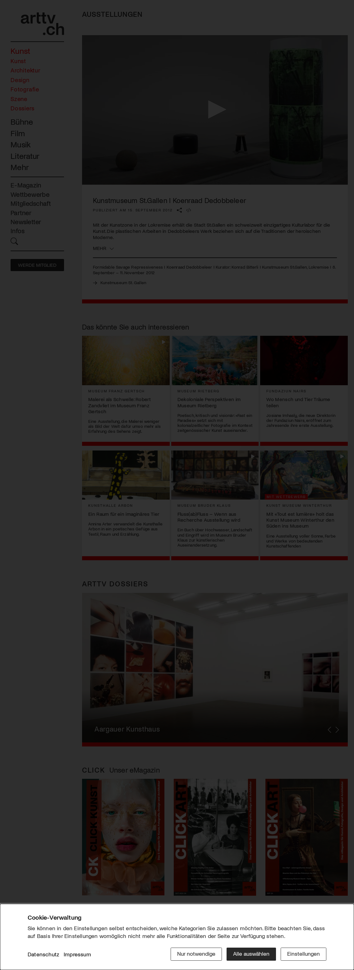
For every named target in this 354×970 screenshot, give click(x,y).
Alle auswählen (251, 953)
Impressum (77, 954)
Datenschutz (43, 954)
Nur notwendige (196, 953)
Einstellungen (303, 953)
